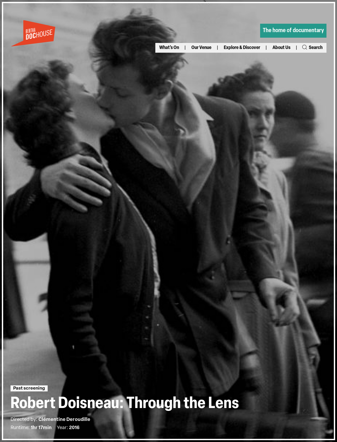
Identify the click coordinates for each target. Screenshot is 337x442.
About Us (281, 47)
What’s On (169, 47)
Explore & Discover (242, 47)
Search (312, 47)
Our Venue (201, 47)
